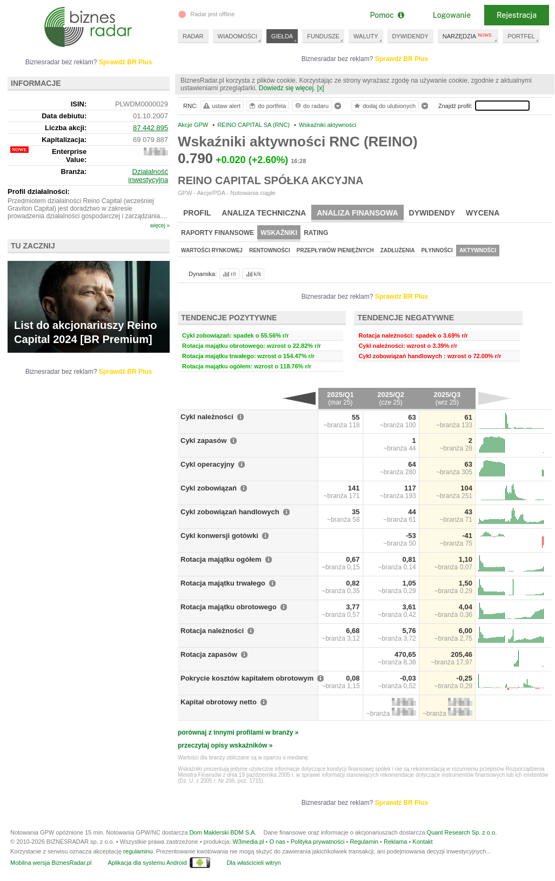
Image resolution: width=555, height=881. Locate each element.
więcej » (160, 225)
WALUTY (365, 36)
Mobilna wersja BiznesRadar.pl (50, 862)
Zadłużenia (397, 250)
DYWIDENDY (410, 36)
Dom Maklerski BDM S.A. (222, 832)
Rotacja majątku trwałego (222, 583)
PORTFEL (521, 36)
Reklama (395, 841)
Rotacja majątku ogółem (221, 559)
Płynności (437, 250)
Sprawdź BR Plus (402, 59)
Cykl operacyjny (207, 464)
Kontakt (422, 841)
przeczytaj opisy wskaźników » (225, 745)
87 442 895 (150, 128)
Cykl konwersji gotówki (219, 536)
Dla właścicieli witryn (253, 862)
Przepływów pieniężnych (335, 250)
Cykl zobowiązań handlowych (229, 512)
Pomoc (387, 15)
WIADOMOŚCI (237, 36)
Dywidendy (432, 213)
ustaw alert (221, 106)
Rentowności (269, 250)
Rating (316, 233)
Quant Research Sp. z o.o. (462, 832)
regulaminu (137, 851)
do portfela (267, 106)
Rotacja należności (212, 631)
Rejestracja (517, 15)
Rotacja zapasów (208, 654)
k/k (253, 274)
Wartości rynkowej (212, 250)
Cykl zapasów (203, 440)
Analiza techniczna (264, 213)
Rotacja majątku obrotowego (228, 607)
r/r (228, 274)
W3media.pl (248, 841)
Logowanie (452, 15)
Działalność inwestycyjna (148, 175)
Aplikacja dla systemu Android (147, 862)
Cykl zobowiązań (208, 488)
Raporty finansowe (217, 233)
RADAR (193, 36)
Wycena (482, 213)
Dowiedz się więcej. (287, 88)
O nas (277, 841)
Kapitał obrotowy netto (218, 702)
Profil (197, 213)
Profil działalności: (39, 191)
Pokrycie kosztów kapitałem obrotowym (246, 678)
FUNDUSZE (323, 36)
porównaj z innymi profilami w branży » (238, 732)
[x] (320, 88)
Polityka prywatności (318, 841)
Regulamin (364, 841)
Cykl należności (206, 417)
